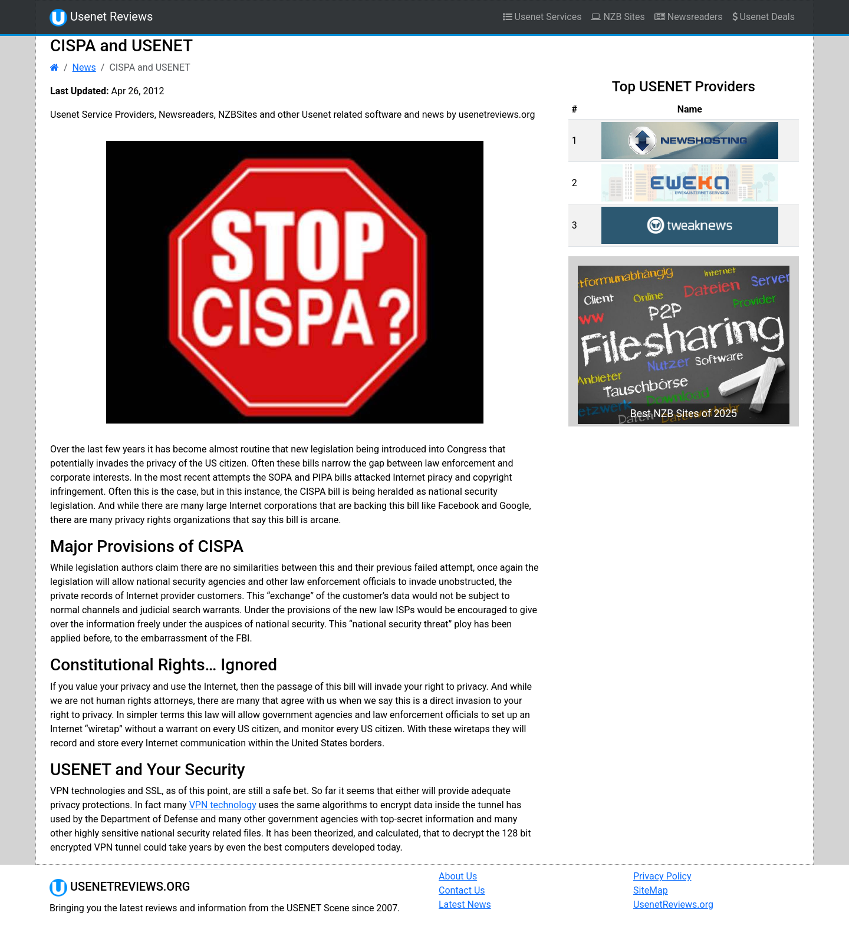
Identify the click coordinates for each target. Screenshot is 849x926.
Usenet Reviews (101, 18)
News (84, 67)
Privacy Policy (662, 876)
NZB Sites (617, 16)
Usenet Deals (763, 16)
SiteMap (650, 890)
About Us (458, 876)
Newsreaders (688, 16)
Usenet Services (542, 16)
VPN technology (222, 805)
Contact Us (462, 890)
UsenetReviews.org (673, 904)
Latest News (465, 904)
